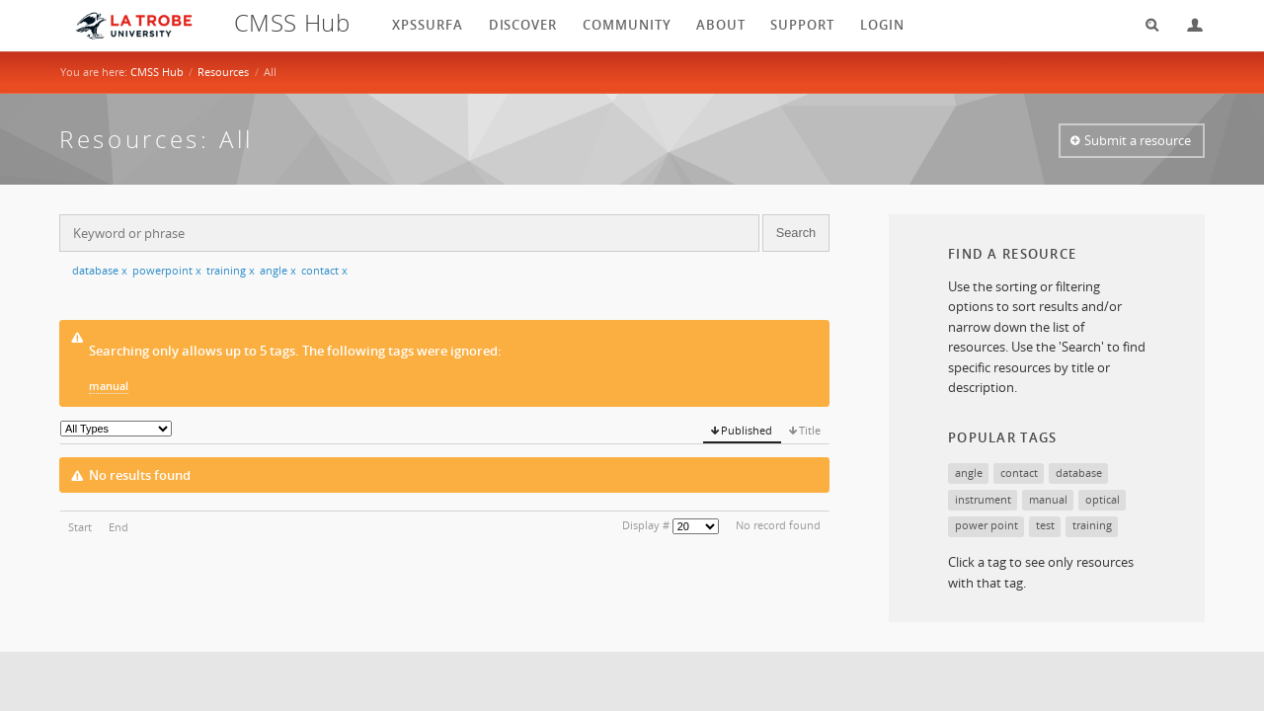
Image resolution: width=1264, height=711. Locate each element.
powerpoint (166, 270)
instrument (983, 499)
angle (278, 270)
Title (810, 430)
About (721, 25)
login (882, 25)
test (1045, 524)
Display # (646, 524)
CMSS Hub (157, 71)
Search (1145, 25)
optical (1102, 499)
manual (108, 385)
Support (802, 25)
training (230, 270)
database (99, 270)
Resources (223, 71)
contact (324, 270)
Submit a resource (1137, 140)
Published (746, 430)
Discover (523, 25)
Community (627, 25)
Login (1187, 25)
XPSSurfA (427, 25)
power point (986, 524)
